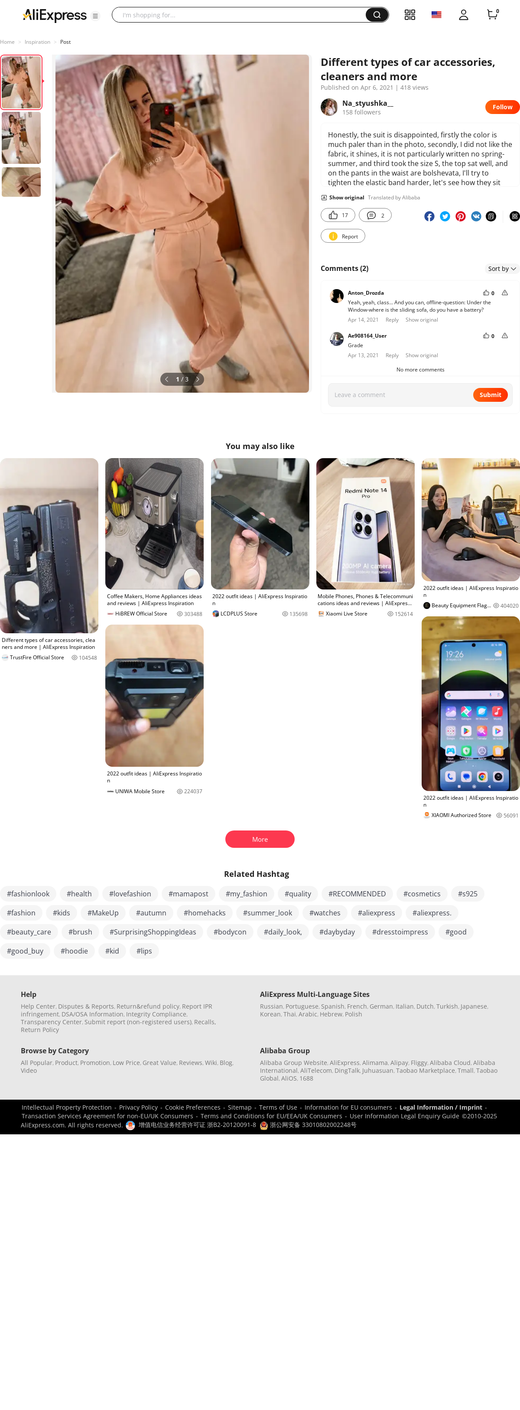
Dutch (425, 1006)
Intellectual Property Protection (67, 1107)
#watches (325, 913)
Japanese (474, 1006)
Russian (271, 1006)
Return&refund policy (148, 1006)
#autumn (151, 913)
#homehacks (205, 913)
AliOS (289, 1078)
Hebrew (331, 1014)
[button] (95, 16)
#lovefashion (130, 894)
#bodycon (230, 932)
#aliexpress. (432, 913)
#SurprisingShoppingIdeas (153, 932)
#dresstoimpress (400, 932)
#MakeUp (103, 913)
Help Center (38, 1006)
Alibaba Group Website (293, 1062)
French (357, 1006)
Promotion (95, 1062)
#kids (61, 913)
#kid (112, 951)
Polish (353, 1014)
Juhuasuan (377, 1070)
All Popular (36, 1062)
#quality (298, 894)
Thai (289, 1014)
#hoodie (74, 951)
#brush (80, 932)
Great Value (159, 1062)
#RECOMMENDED (357, 894)
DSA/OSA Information (93, 1014)
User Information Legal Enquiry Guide (404, 1116)
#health (79, 894)
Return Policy (40, 1030)
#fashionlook (28, 894)
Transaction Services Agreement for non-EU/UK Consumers (107, 1116)
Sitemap (240, 1107)
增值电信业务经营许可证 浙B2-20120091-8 (197, 1124)
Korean (270, 1014)
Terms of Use (278, 1107)
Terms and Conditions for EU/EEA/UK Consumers (271, 1116)
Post (65, 42)
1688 (306, 1078)
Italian (405, 1006)
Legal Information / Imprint (441, 1107)
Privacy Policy (138, 1107)
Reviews (190, 1062)
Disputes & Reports (86, 1006)
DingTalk (347, 1070)
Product (66, 1062)
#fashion (21, 913)
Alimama (375, 1062)
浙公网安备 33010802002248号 (308, 1124)
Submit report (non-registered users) (138, 1022)
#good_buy (25, 951)
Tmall (466, 1070)
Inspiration (37, 42)
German (381, 1006)
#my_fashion (246, 894)
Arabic (308, 1014)
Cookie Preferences (193, 1107)
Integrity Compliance (156, 1014)
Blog (226, 1062)
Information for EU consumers (348, 1107)
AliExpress (345, 1062)
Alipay (399, 1062)
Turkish (447, 1006)
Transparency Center (51, 1022)
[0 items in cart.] (492, 15)
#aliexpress (376, 913)
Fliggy (419, 1062)
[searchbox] (242, 14)
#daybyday (337, 932)
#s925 (468, 894)
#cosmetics (422, 894)
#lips (144, 951)
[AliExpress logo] (54, 15)
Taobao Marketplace (425, 1070)
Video (29, 1070)
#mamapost (188, 894)
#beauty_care (29, 932)
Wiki (211, 1062)
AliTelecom (316, 1070)
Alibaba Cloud (450, 1062)
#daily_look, (283, 932)
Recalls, (205, 1022)
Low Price (126, 1062)
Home (7, 42)
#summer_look (267, 913)
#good (456, 932)
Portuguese (302, 1006)
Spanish (332, 1006)
